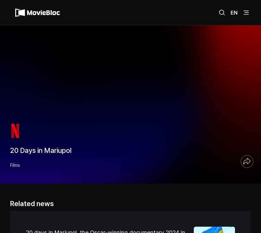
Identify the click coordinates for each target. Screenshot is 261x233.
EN (234, 12)
